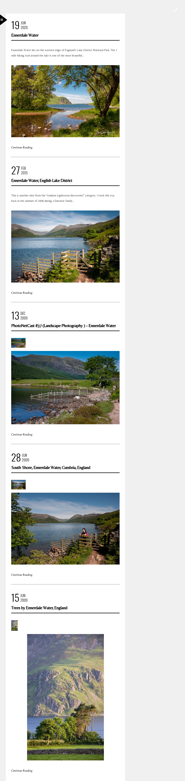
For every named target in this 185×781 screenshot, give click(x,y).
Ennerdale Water (24, 35)
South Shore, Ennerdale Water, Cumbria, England (50, 467)
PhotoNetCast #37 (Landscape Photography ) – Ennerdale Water (63, 325)
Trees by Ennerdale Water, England (39, 607)
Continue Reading (21, 147)
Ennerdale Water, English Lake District (41, 180)
